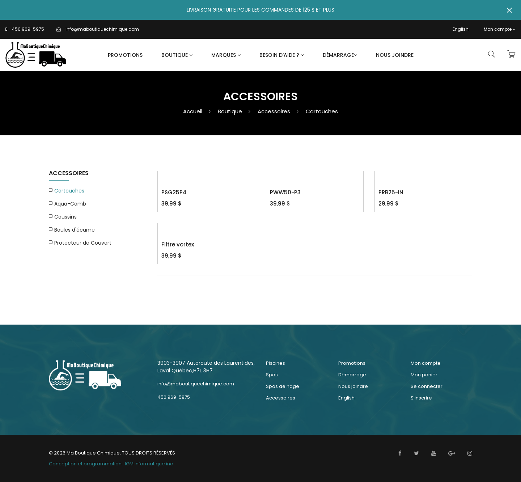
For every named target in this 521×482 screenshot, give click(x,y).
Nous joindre (395, 55)
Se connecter (426, 386)
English (461, 29)
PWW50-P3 (285, 192)
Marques (226, 55)
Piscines (275, 363)
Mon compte (500, 29)
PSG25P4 (174, 192)
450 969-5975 (28, 29)
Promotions (125, 55)
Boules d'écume (74, 229)
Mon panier (424, 374)
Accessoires (274, 111)
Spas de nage (282, 386)
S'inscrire (421, 397)
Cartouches (322, 111)
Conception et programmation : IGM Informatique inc (111, 463)
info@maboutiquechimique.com (102, 29)
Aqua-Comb (70, 203)
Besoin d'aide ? (281, 55)
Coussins (65, 216)
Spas (272, 374)
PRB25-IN (390, 192)
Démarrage (340, 55)
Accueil (192, 111)
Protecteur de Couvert (82, 242)
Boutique (176, 55)
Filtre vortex (177, 244)
